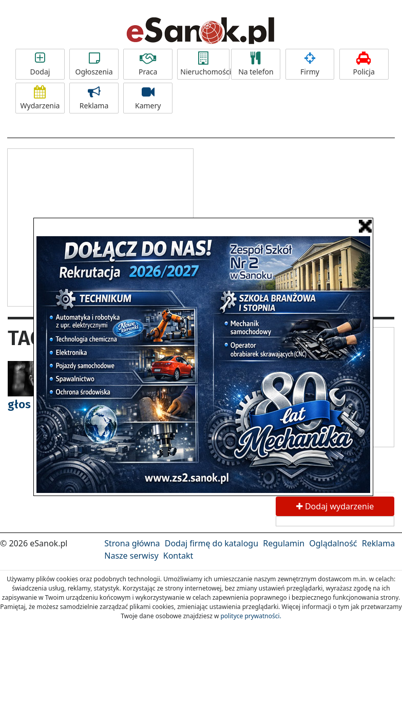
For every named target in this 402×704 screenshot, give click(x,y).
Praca (147, 64)
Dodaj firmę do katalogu (211, 543)
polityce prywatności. (250, 616)
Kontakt (178, 555)
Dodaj (40, 64)
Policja (364, 64)
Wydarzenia (40, 98)
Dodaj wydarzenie (335, 506)
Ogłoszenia (94, 64)
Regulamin (283, 543)
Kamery (147, 98)
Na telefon (255, 64)
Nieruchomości (204, 64)
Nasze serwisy (131, 555)
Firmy (310, 64)
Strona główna (132, 543)
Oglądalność (333, 543)
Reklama (94, 98)
